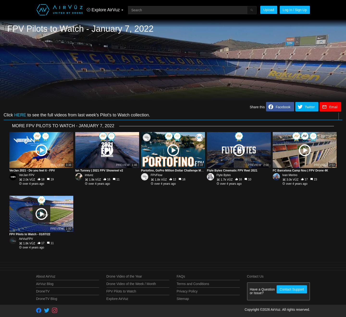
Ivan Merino (289, 175)
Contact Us (255, 276)
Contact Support (292, 289)
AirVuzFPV (26, 239)
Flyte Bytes (223, 175)
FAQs (181, 276)
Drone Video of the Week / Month (131, 284)
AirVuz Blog (45, 284)
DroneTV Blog (46, 299)
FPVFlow (156, 175)
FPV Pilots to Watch (121, 291)
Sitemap (183, 299)
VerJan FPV (26, 175)
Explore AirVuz (117, 299)
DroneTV (42, 291)
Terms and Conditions (193, 284)
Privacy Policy (187, 291)
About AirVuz (45, 276)
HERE (20, 115)
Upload (268, 10)
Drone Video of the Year (124, 276)
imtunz (89, 175)
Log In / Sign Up (295, 10)
